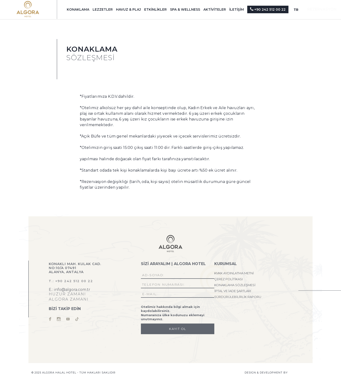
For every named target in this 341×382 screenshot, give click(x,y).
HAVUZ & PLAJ (128, 9)
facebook (50, 320)
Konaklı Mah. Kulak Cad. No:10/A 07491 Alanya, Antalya (75, 269)
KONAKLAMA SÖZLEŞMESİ (235, 286)
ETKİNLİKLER (155, 9)
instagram (59, 320)
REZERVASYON (322, 9)
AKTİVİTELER (214, 9)
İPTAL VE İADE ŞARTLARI (232, 292)
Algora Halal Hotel (28, 9)
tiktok (77, 320)
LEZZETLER (103, 9)
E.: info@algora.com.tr (69, 291)
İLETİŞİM (236, 9)
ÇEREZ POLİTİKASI (228, 280)
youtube (68, 320)
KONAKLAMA (78, 9)
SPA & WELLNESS (185, 9)
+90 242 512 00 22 (268, 9)
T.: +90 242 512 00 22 (71, 282)
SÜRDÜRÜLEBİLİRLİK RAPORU (237, 298)
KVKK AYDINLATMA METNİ (234, 274)
